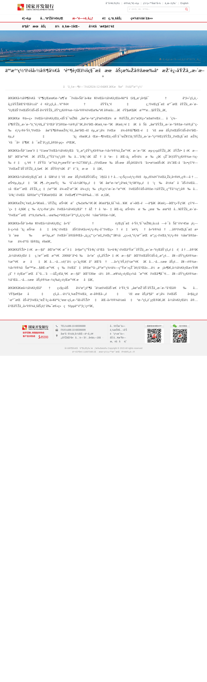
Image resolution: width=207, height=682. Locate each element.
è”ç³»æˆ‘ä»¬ (117, 334)
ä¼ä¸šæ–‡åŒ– (67, 26)
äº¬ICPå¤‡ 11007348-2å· (85, 351)
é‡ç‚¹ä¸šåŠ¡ (112, 18)
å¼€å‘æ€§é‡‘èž (103, 26)
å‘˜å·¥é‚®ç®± (113, 3)
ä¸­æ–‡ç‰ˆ (170, 3)
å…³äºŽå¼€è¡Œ (51, 18)
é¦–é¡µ (26, 18)
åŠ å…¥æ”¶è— (119, 337)
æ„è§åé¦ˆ (118, 341)
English (184, 3)
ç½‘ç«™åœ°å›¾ (152, 3)
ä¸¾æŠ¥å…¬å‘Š (118, 330)
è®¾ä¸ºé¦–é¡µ (131, 3)
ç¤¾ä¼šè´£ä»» (142, 18)
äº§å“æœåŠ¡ (34, 26)
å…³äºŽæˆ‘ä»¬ (117, 326)
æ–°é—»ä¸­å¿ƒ (82, 18)
